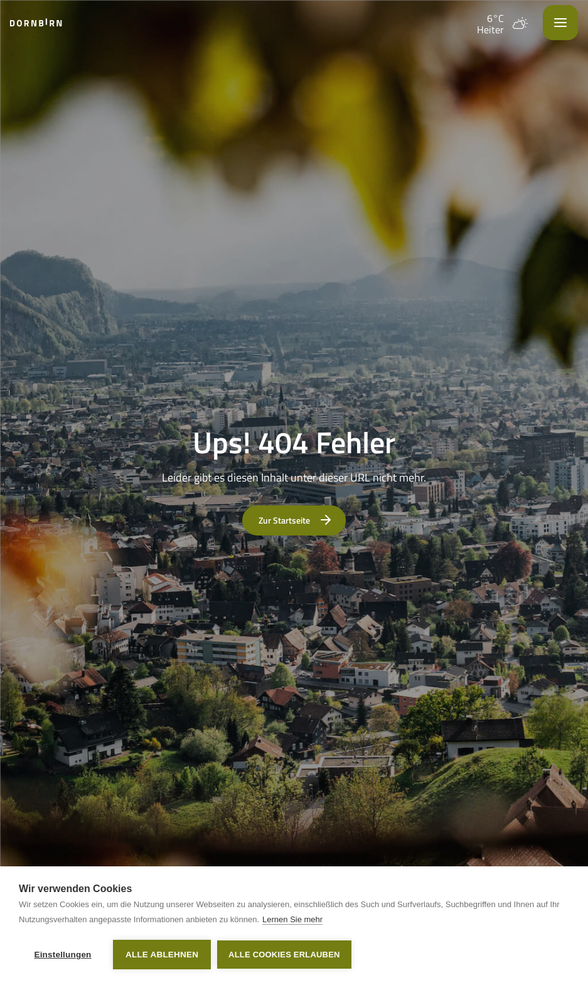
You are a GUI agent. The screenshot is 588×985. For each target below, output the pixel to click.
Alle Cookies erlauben (284, 954)
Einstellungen (62, 954)
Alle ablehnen (162, 954)
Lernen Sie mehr (292, 919)
